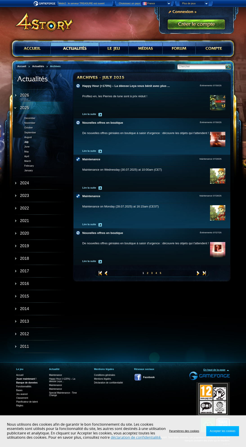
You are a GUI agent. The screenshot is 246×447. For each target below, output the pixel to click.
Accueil (19, 375)
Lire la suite (89, 114)
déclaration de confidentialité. (136, 437)
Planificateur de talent (27, 402)
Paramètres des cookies (184, 431)
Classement (22, 398)
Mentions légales (102, 379)
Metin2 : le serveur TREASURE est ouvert (81, 3)
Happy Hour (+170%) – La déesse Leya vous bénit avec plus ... (126, 86)
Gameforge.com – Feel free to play (45, 3)
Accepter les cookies (222, 431)
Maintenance (91, 159)
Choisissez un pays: (130, 3)
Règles (19, 405)
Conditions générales (104, 375)
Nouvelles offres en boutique (102, 122)
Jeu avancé (22, 394)
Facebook (149, 377)
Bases (19, 390)
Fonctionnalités (23, 386)
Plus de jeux (195, 3)
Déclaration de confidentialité (108, 382)
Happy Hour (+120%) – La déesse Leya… (62, 380)
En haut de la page (214, 369)
